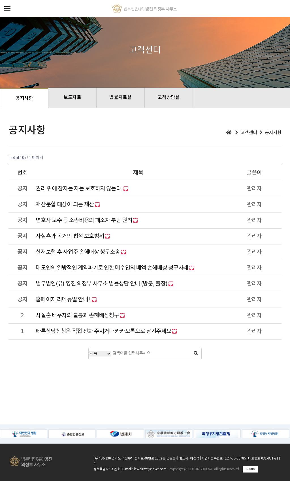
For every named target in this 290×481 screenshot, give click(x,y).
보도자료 (72, 97)
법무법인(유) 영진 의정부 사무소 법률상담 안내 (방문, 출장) (102, 284)
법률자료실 (120, 97)
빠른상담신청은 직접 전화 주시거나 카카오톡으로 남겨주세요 (104, 331)
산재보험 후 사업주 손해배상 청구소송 (78, 252)
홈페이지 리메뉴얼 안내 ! (64, 300)
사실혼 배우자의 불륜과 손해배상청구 (78, 315)
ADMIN (250, 469)
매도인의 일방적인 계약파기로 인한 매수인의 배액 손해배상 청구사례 (112, 268)
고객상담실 (168, 97)
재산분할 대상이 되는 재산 (65, 204)
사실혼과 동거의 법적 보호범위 (70, 236)
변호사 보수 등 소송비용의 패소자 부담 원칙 (84, 220)
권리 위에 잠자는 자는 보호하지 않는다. (79, 189)
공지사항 (24, 98)
